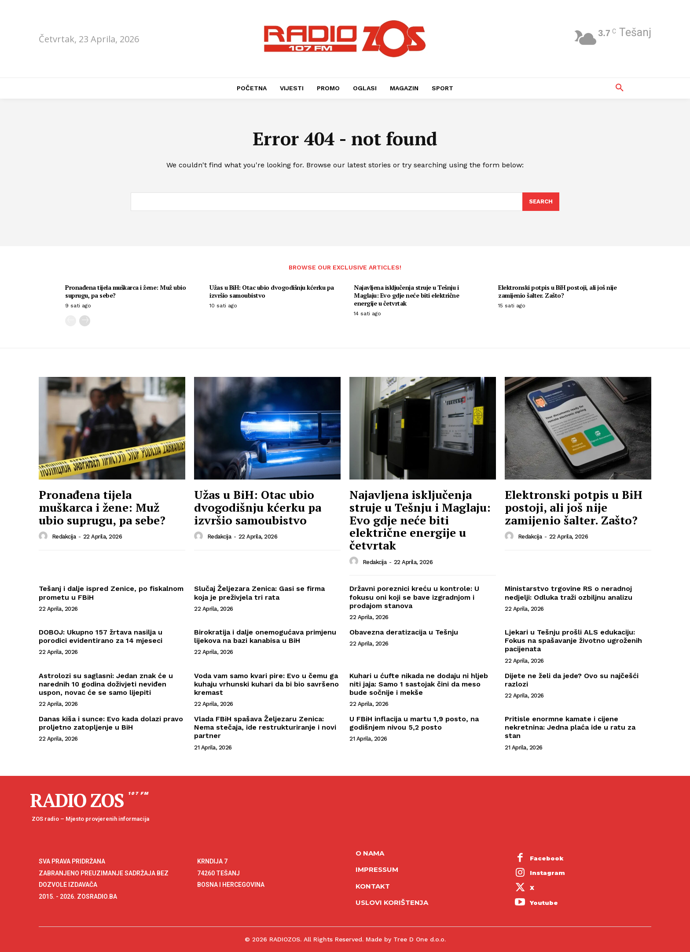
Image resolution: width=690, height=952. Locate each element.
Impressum (377, 870)
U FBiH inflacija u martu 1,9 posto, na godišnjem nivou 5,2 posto (414, 723)
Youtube (544, 902)
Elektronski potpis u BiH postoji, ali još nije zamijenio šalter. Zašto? (557, 291)
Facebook (547, 858)
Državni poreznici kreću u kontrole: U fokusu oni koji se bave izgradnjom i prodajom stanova (414, 597)
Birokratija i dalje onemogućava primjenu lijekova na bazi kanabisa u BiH (265, 636)
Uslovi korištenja (392, 903)
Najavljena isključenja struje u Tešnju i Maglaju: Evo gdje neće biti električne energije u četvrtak (406, 295)
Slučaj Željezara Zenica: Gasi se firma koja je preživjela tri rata (259, 593)
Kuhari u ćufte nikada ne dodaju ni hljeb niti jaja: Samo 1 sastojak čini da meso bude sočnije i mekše (418, 684)
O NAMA (370, 853)
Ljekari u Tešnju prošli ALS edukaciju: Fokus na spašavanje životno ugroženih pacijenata (573, 640)
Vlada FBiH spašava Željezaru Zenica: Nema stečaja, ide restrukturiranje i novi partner (265, 727)
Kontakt (373, 886)
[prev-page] (70, 321)
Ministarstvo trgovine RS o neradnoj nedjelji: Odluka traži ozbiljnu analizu (568, 593)
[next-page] (84, 321)
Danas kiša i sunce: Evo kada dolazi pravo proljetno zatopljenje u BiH (111, 723)
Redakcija (64, 537)
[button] (619, 88)
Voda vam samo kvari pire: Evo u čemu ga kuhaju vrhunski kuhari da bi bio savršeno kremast (266, 684)
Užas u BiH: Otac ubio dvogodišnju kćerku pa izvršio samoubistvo (271, 291)
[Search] (540, 202)
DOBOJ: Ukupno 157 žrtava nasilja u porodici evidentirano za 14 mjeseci (100, 636)
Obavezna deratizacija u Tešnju (403, 632)
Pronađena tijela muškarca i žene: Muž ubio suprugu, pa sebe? (125, 291)
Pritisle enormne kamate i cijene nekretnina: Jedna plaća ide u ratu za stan (570, 727)
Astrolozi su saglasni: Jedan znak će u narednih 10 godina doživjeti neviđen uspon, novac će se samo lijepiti (106, 684)
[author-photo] (44, 537)
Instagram (547, 873)
